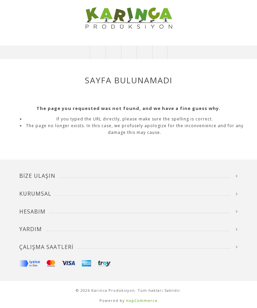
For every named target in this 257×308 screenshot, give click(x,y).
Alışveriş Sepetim (144, 52)
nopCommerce (142, 300)
